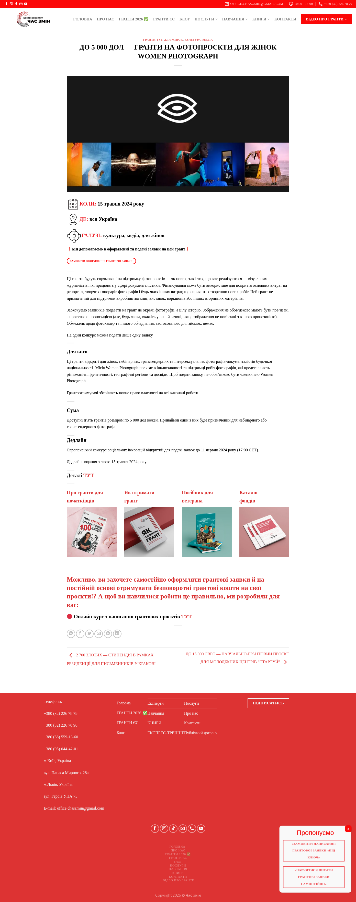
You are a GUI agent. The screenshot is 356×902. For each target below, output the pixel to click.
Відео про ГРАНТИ (326, 19)
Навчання (235, 19)
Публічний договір (200, 733)
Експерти (156, 703)
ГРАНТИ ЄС (164, 19)
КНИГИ (261, 19)
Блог (185, 19)
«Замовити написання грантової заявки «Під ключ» (315, 852)
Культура (193, 39)
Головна (82, 19)
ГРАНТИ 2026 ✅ (134, 19)
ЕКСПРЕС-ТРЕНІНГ (166, 733)
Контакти (285, 19)
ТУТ (88, 475)
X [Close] (351, 829)
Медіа (208, 39)
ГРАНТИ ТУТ (152, 39)
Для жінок (173, 39)
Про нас (105, 19)
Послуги (206, 19)
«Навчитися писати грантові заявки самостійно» (315, 879)
